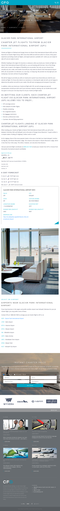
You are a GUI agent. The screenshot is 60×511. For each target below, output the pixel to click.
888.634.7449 (54, 410)
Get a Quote (30, 385)
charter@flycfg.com (38, 491)
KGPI (23, 27)
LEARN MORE (7, 441)
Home (3, 27)
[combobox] (16, 377)
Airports (13, 27)
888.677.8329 (37, 490)
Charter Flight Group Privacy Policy (35, 508)
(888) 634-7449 (28, 147)
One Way (9, 374)
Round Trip (21, 374)
